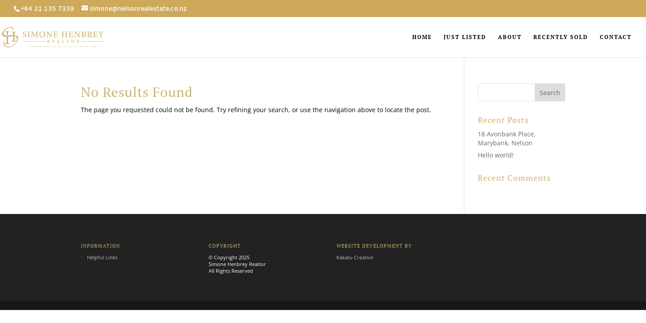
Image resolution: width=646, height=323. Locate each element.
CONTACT (616, 37)
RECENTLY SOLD (560, 37)
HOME (422, 37)
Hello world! (496, 155)
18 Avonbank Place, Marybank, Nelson (507, 138)
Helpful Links (102, 257)
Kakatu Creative (354, 257)
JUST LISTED (465, 37)
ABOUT (510, 37)
